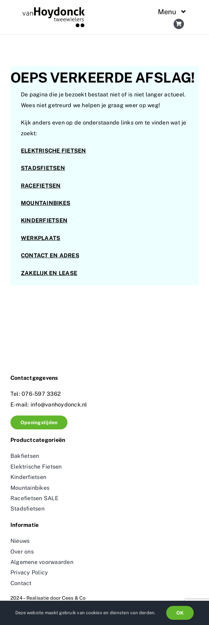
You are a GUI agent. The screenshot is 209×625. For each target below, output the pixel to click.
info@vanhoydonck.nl (58, 404)
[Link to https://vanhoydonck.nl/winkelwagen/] (179, 24)
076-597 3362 (41, 394)
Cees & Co (74, 598)
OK (180, 613)
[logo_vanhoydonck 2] (53, 9)
